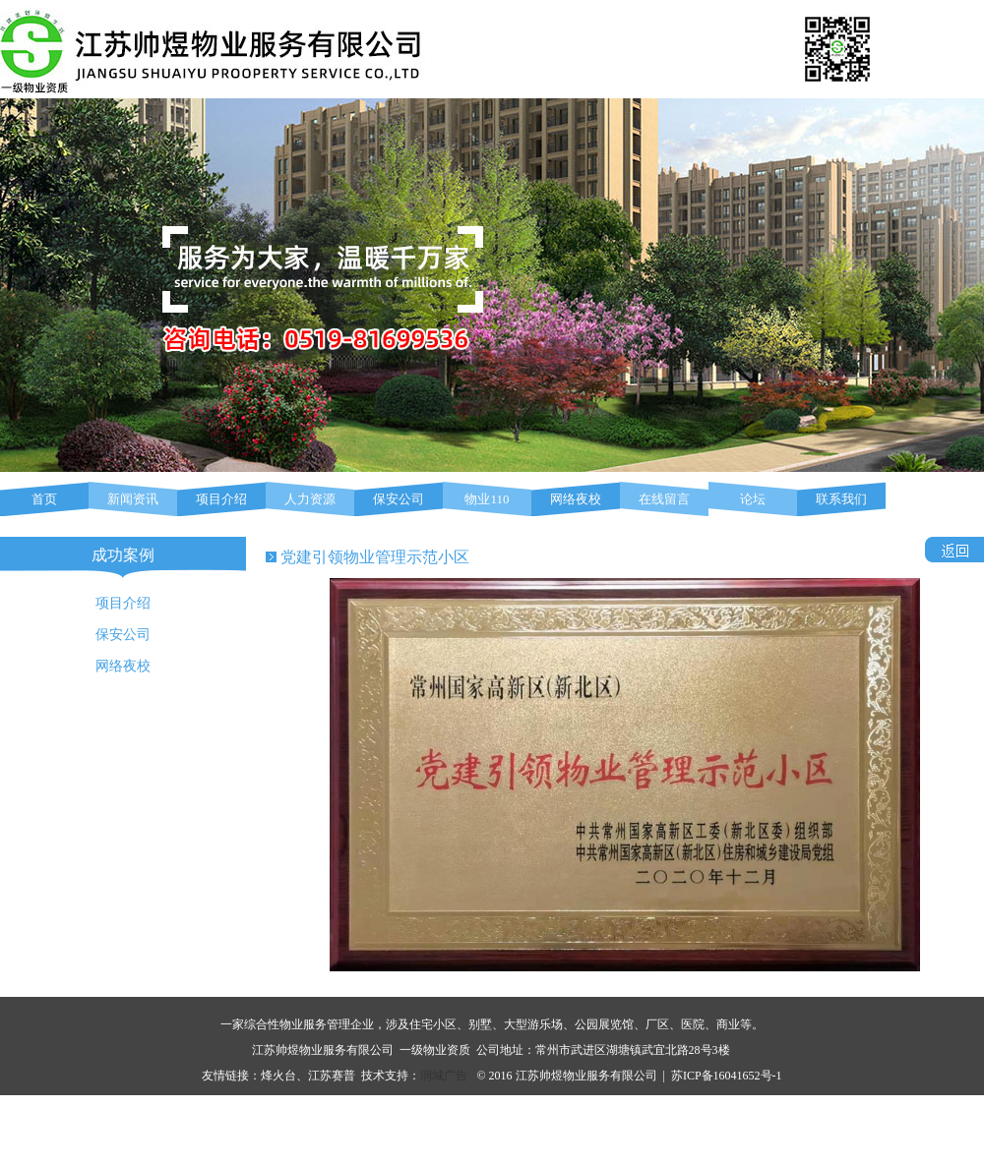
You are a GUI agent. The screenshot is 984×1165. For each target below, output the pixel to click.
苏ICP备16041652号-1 (726, 1075)
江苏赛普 (331, 1075)
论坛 (753, 499)
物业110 (486, 499)
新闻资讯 (132, 499)
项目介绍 (221, 499)
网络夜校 (575, 499)
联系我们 (841, 499)
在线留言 (664, 499)
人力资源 (310, 499)
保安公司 (398, 499)
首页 (44, 499)
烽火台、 (284, 1075)
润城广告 (443, 1075)
